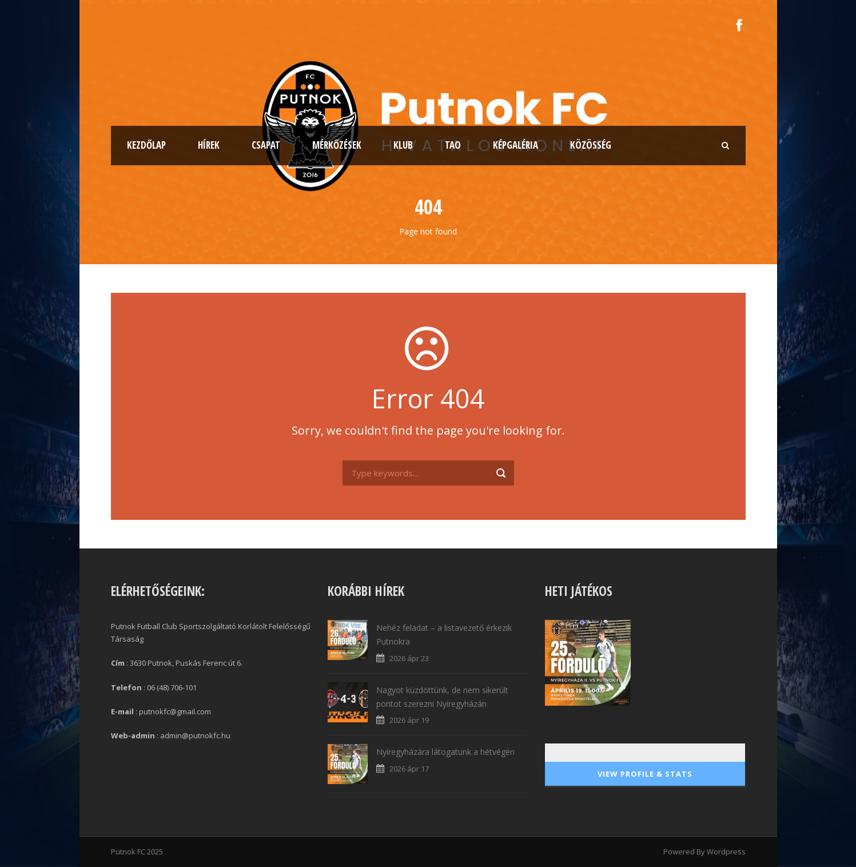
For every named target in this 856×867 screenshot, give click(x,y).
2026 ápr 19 (409, 720)
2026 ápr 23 (409, 658)
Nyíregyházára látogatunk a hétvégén (445, 751)
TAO (453, 145)
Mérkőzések (336, 145)
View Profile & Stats (645, 774)
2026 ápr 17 (409, 768)
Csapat (266, 145)
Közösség (590, 145)
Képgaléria (515, 145)
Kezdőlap (146, 145)
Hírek (209, 145)
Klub (403, 145)
